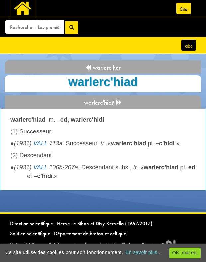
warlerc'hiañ (103, 102)
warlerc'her (103, 67)
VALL (40, 143)
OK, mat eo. (185, 252)
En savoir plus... (144, 252)
